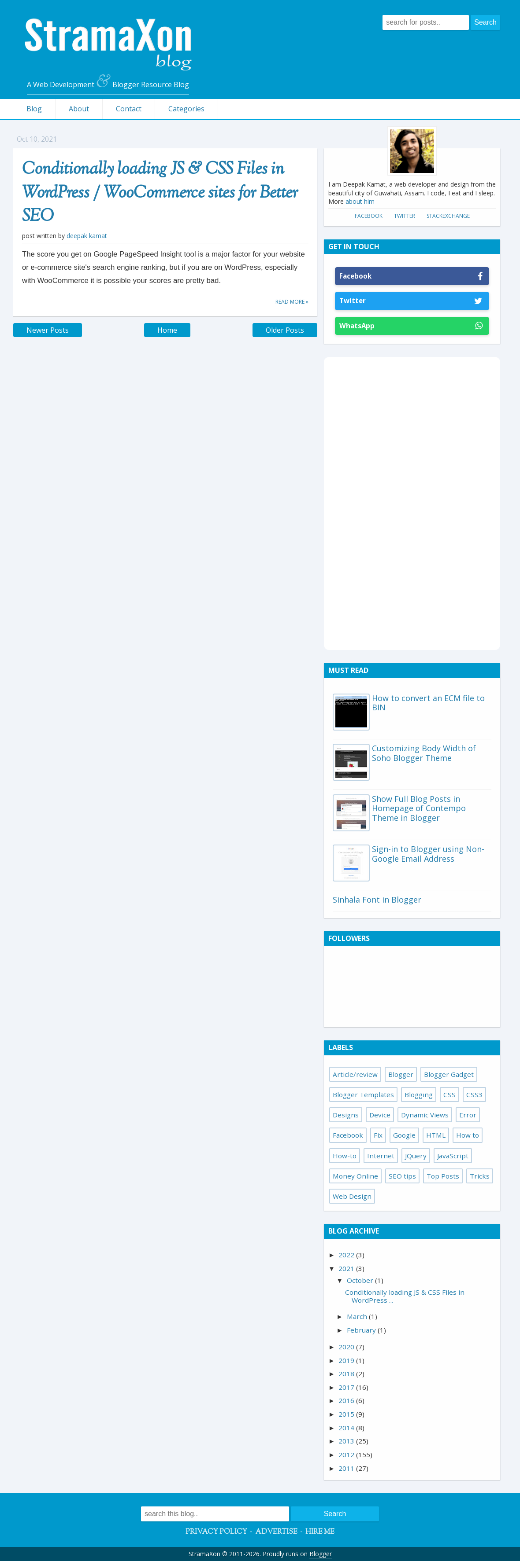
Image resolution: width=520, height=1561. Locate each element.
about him (360, 201)
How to (467, 1135)
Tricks (480, 1176)
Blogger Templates (363, 1094)
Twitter (404, 216)
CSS (449, 1094)
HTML (436, 1135)
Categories (186, 109)
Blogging (419, 1094)
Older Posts (285, 330)
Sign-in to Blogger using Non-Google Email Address (428, 854)
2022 (347, 1254)
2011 (347, 1468)
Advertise (276, 1532)
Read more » (291, 301)
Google (404, 1135)
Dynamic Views (425, 1114)
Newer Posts (47, 330)
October (361, 1280)
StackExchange (448, 216)
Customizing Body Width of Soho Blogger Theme (424, 753)
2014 (347, 1427)
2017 (347, 1387)
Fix (378, 1135)
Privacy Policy (216, 1532)
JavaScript (452, 1155)
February (362, 1330)
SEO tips (402, 1176)
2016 (347, 1400)
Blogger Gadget (449, 1074)
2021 (347, 1268)
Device (379, 1114)
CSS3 (474, 1094)
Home (167, 330)
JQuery (416, 1155)
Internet (380, 1155)
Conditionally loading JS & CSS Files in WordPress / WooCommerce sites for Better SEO (160, 193)
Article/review (355, 1074)
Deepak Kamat (87, 235)
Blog (34, 109)
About (79, 109)
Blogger (400, 1074)
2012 (347, 1454)
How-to (345, 1155)
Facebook (369, 216)
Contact (128, 109)
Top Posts (443, 1176)
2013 (347, 1440)
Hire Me (319, 1532)
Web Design (352, 1196)
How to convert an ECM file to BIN (428, 703)
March (358, 1316)
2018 (347, 1373)
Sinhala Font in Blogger (377, 899)
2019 (347, 1360)
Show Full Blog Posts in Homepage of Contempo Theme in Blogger (419, 808)
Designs (346, 1114)
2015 (347, 1414)
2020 (347, 1346)
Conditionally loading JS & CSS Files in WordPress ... (404, 1296)
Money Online (355, 1176)
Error (467, 1114)
